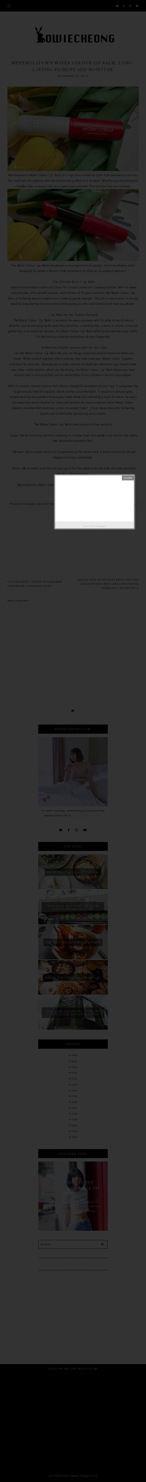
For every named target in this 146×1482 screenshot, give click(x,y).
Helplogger (100, 526)
